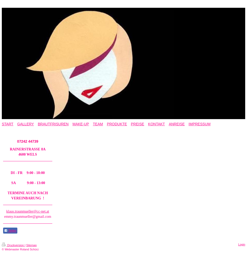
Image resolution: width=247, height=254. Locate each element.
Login (241, 244)
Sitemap (31, 245)
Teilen (10, 231)
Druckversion (13, 245)
